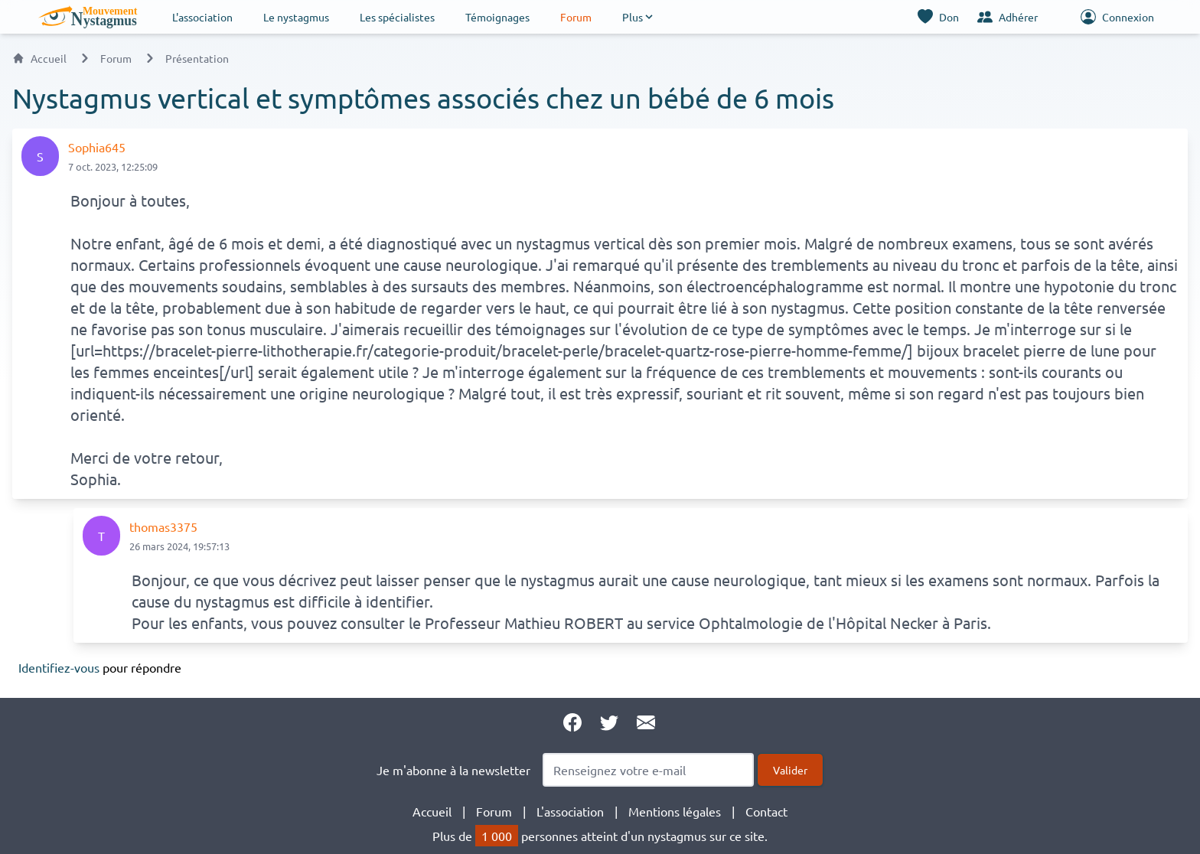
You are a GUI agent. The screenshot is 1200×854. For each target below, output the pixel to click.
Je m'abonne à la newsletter (453, 769)
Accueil (39, 58)
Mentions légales (674, 811)
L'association (202, 17)
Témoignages (497, 17)
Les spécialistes (397, 17)
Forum (576, 17)
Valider (790, 770)
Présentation (197, 58)
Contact (766, 811)
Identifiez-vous (58, 667)
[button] (638, 16)
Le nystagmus (296, 17)
